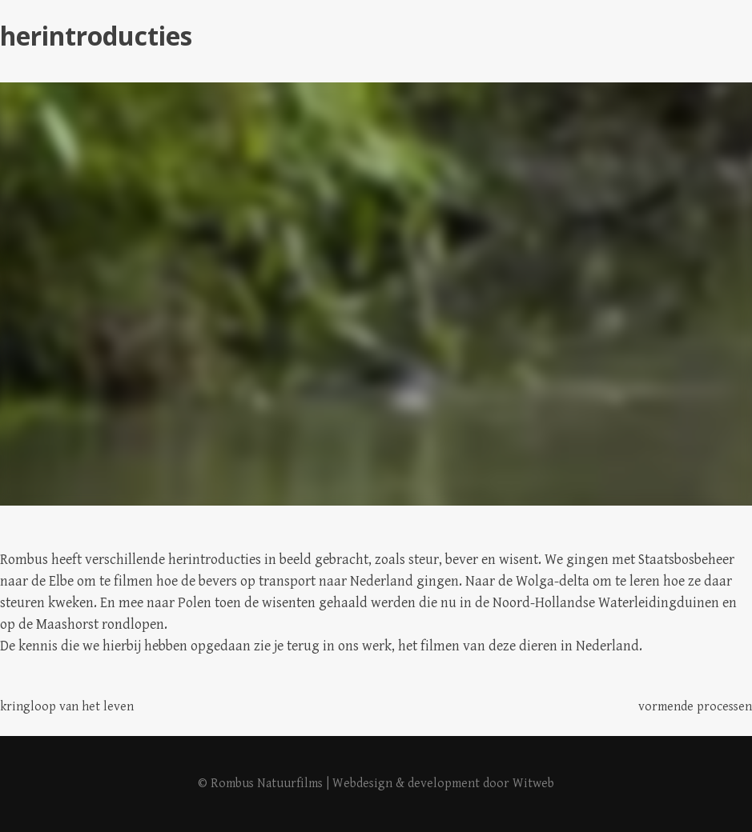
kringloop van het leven (67, 706)
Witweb (533, 783)
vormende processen (695, 706)
